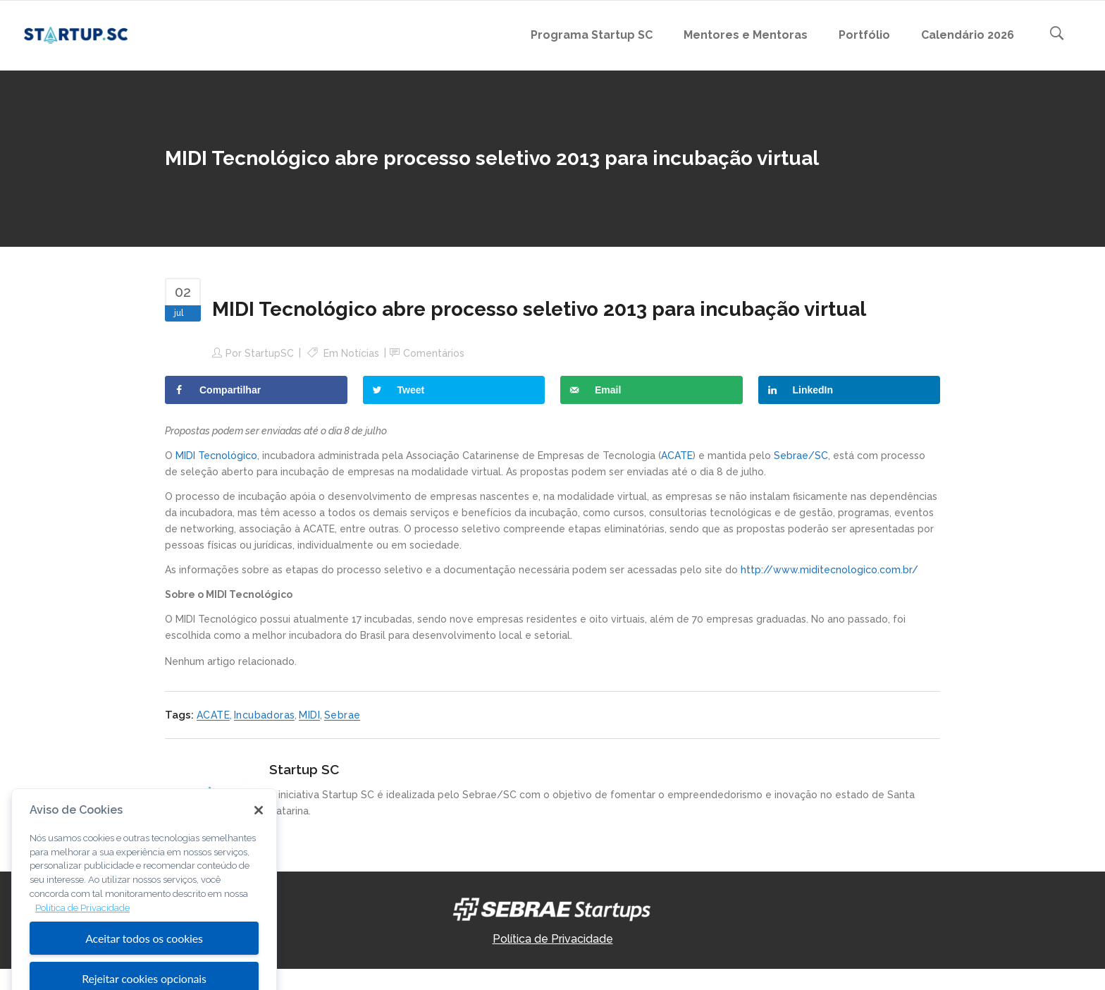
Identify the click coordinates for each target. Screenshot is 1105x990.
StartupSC (269, 353)
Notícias (360, 353)
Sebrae (342, 715)
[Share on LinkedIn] (849, 390)
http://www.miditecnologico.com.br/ (829, 569)
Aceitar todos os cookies (144, 960)
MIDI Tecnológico (216, 455)
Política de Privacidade (553, 939)
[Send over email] (651, 390)
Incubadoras (264, 715)
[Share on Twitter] (454, 390)
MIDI (309, 715)
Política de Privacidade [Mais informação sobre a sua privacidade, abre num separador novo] (82, 929)
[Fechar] (258, 832)
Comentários (433, 353)
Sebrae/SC (801, 455)
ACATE (677, 455)
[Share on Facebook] (256, 390)
